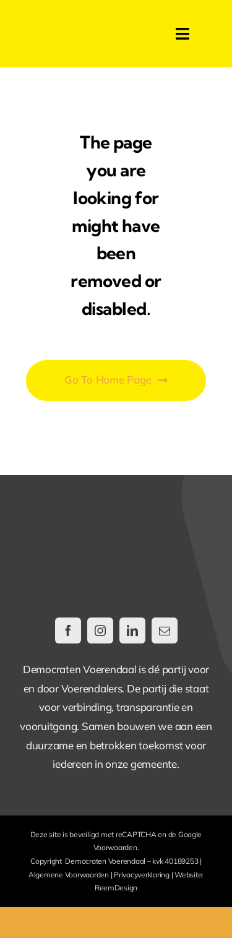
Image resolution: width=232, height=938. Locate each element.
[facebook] (68, 630)
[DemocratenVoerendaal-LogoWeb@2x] (82, 26)
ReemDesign (116, 887)
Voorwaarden (115, 847)
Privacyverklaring (142, 874)
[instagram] (100, 630)
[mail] (165, 630)
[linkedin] (132, 630)
